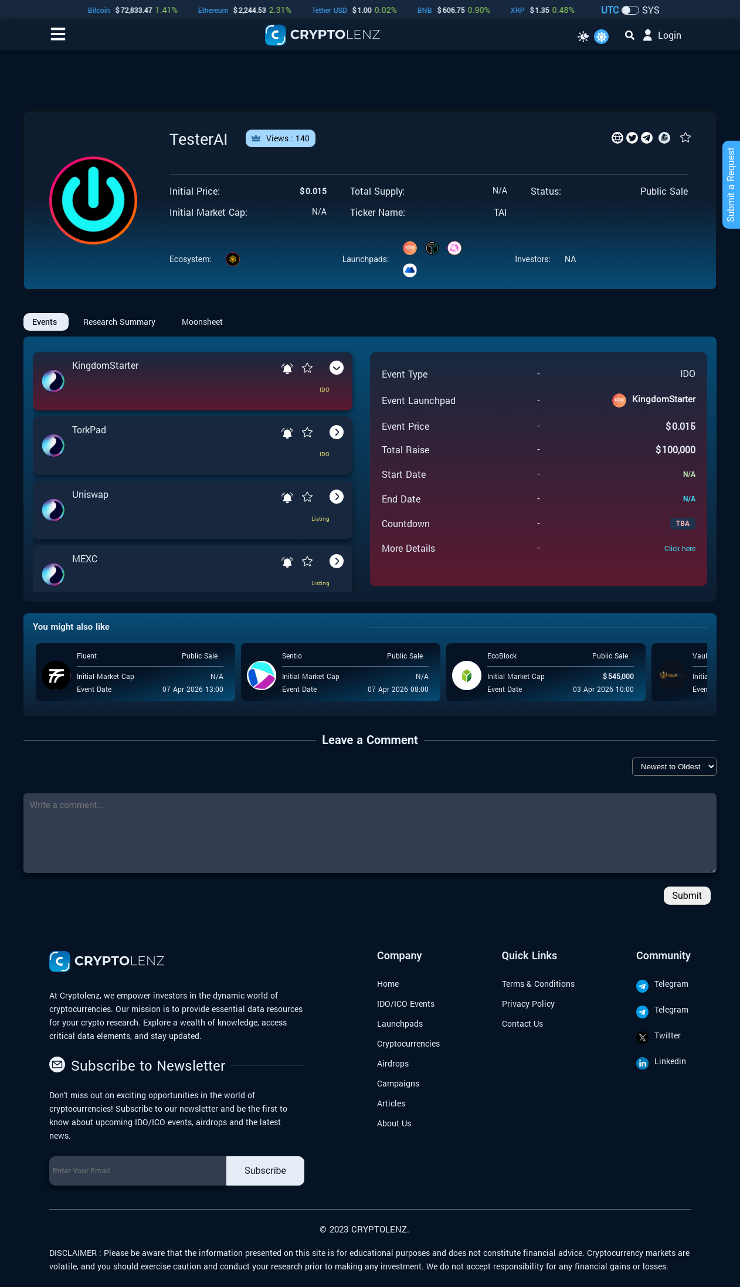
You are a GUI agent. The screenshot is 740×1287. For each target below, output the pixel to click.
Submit (687, 895)
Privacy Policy (528, 1003)
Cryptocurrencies (408, 1043)
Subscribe (265, 1170)
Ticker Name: (377, 212)
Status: (546, 191)
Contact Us (522, 1023)
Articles (391, 1103)
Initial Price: (194, 191)
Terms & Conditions (538, 983)
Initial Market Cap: (208, 212)
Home (388, 983)
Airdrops (393, 1063)
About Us (394, 1123)
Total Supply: (377, 191)
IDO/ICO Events (406, 1003)
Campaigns (398, 1083)
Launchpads (400, 1023)
